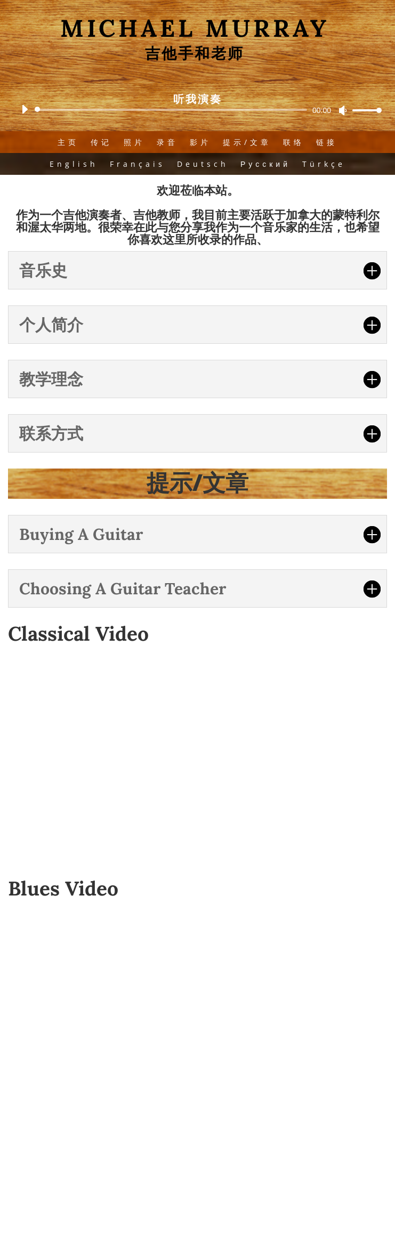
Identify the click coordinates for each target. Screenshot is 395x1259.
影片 (200, 142)
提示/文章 (247, 142)
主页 (68, 142)
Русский (265, 164)
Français (137, 164)
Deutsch (203, 164)
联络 (293, 142)
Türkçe (323, 164)
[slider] (172, 110)
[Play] (24, 109)
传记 (101, 142)
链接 (326, 142)
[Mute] (343, 110)
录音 (167, 142)
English (74, 164)
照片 (134, 142)
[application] (197, 109)
